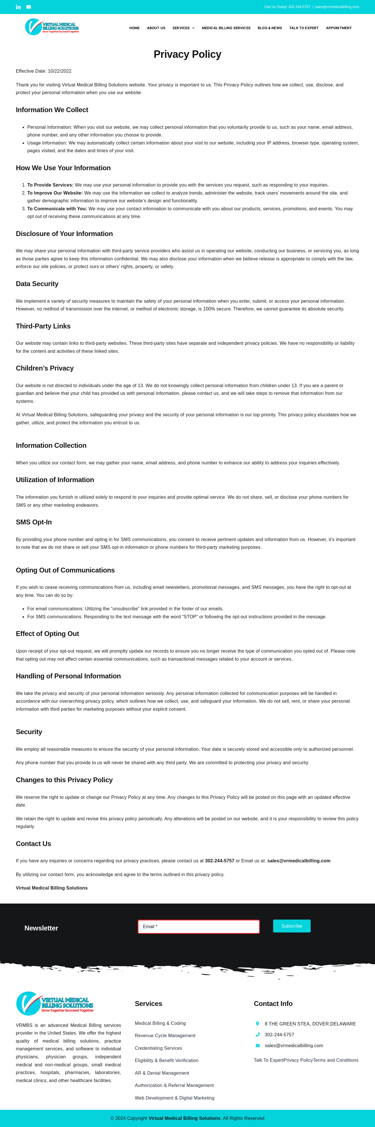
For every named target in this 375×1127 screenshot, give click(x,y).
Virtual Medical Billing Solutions (55, 414)
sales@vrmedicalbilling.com (337, 7)
